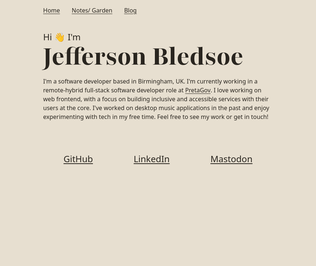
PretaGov (198, 90)
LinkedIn (152, 159)
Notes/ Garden (92, 10)
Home (51, 10)
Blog (130, 10)
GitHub (78, 159)
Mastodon (232, 159)
